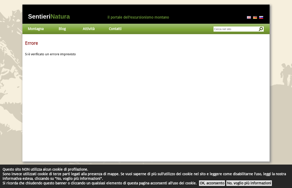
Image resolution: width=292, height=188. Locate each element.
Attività (89, 29)
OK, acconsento (212, 183)
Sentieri (49, 16)
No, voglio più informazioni (249, 183)
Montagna (36, 29)
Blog (62, 29)
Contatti (115, 29)
